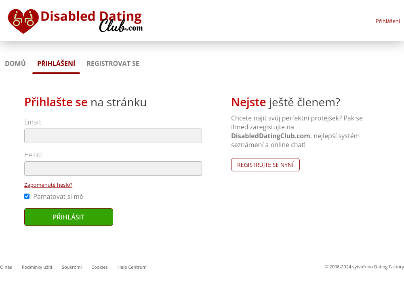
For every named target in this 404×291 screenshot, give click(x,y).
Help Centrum (132, 267)
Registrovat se (112, 63)
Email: (33, 122)
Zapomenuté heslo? (48, 184)
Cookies (99, 267)
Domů (15, 63)
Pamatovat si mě (53, 196)
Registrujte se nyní (265, 165)
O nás (6, 267)
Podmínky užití (37, 267)
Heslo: (33, 154)
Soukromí (72, 267)
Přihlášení (388, 21)
